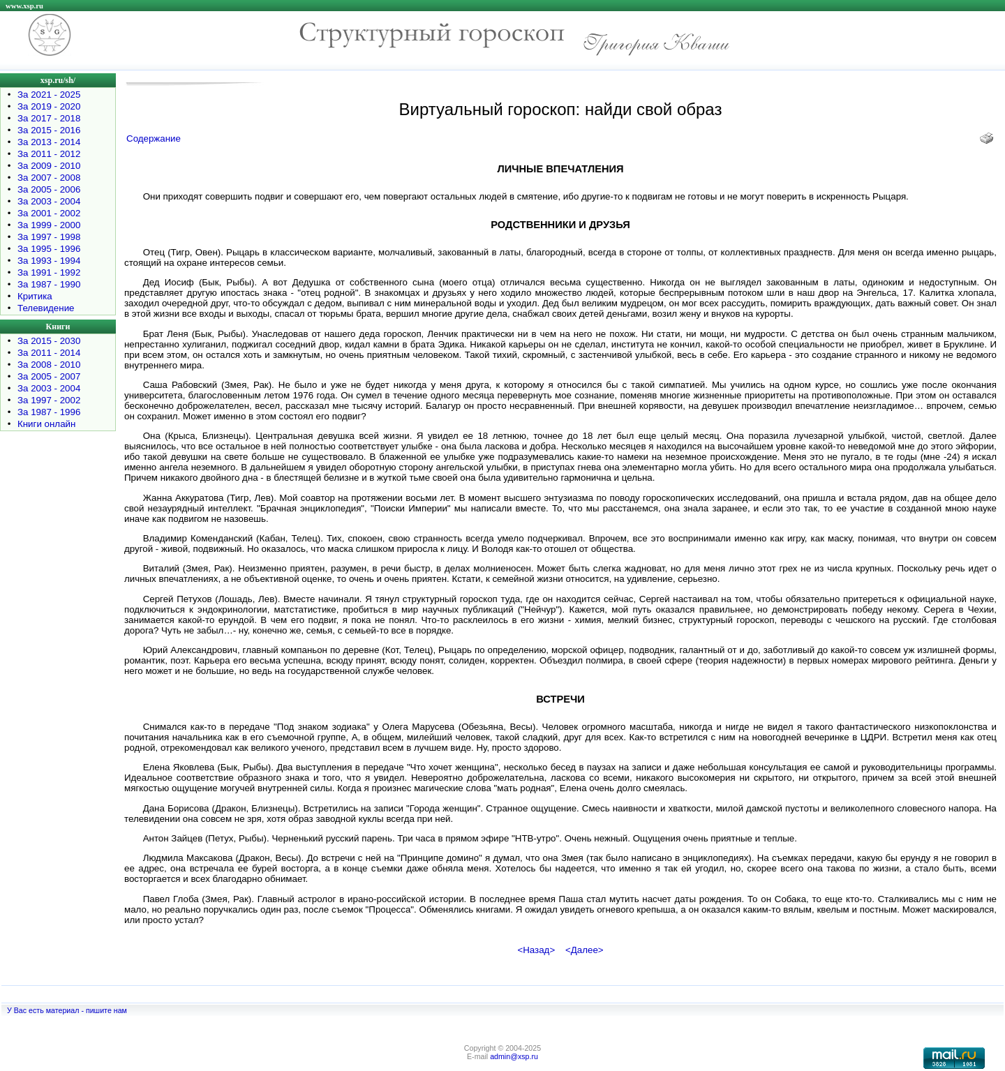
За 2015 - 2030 (48, 341)
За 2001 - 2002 (48, 213)
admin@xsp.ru (514, 1056)
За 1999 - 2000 (48, 225)
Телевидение (46, 308)
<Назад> (536, 950)
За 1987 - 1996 (48, 412)
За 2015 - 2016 (48, 130)
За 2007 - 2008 (48, 177)
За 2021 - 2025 (48, 94)
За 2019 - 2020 (48, 106)
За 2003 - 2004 (48, 201)
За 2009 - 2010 (48, 165)
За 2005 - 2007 (48, 376)
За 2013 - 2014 (48, 142)
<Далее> (584, 950)
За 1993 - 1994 (48, 260)
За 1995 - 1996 (48, 249)
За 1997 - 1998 (48, 237)
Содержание (153, 138)
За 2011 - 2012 (48, 154)
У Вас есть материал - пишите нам (67, 1010)
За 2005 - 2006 (48, 189)
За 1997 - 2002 (48, 400)
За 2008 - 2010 (48, 364)
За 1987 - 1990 (48, 284)
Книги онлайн (46, 424)
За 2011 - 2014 (48, 352)
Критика (34, 296)
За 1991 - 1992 (48, 272)
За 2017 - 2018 (48, 118)
